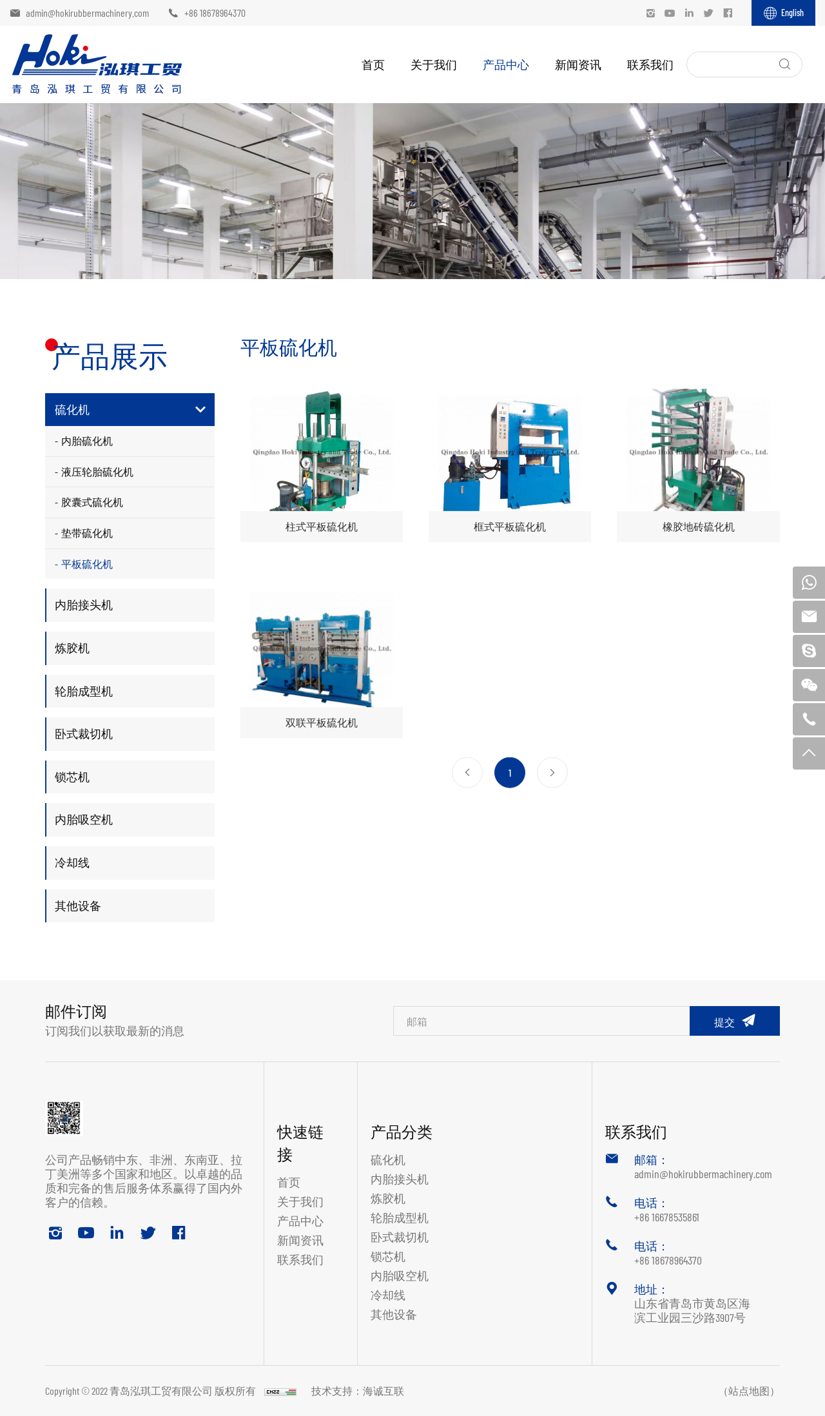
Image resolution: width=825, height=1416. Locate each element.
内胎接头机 (84, 604)
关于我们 (434, 64)
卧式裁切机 (84, 733)
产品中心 (506, 64)
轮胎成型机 (84, 691)
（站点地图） (749, 1390)
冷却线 (72, 862)
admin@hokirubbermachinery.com (87, 12)
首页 (373, 64)
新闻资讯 (578, 64)
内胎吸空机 (84, 819)
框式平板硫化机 (510, 526)
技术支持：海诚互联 (357, 1390)
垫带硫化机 (87, 533)
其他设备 (78, 905)
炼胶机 (72, 648)
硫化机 (72, 409)
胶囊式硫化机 (92, 502)
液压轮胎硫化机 (97, 471)
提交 (724, 1022)
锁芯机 (72, 777)
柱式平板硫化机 (322, 526)
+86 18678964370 (215, 12)
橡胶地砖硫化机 (699, 526)
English (792, 12)
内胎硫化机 (87, 440)
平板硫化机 (87, 564)
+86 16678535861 (666, 1217)
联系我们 (650, 64)
